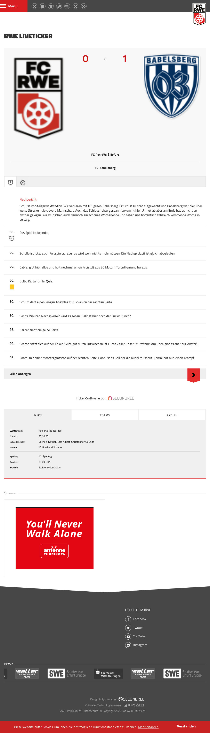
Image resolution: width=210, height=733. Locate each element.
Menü (9, 6)
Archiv (172, 415)
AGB (62, 711)
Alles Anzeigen (105, 373)
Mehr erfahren (148, 727)
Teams (105, 415)
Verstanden (186, 726)
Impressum (74, 711)
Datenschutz (90, 711)
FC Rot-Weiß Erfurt (199, 15)
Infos (37, 415)
